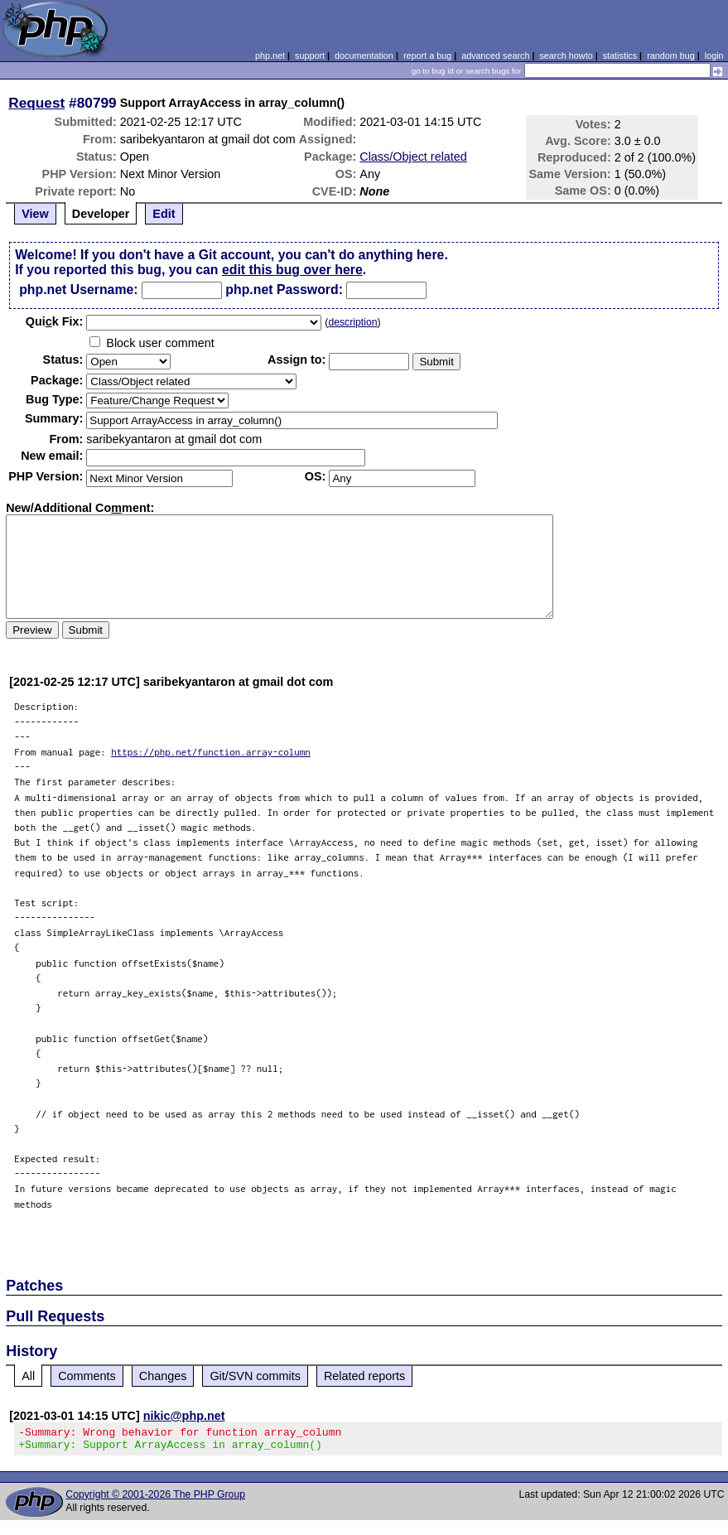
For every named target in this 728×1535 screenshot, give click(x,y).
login (714, 55)
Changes (163, 1376)
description (352, 322)
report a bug (427, 55)
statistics (620, 55)
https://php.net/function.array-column (211, 751)
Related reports (364, 1376)
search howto (565, 55)
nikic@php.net (184, 1415)
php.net (270, 55)
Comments (87, 1376)
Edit (163, 213)
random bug (671, 55)
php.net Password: (284, 289)
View (35, 213)
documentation (364, 55)
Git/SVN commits (255, 1376)
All (28, 1376)
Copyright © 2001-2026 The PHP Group (155, 1499)
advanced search (495, 55)
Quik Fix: (55, 321)
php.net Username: (78, 289)
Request (36, 102)
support (310, 55)
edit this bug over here (292, 270)
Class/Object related (413, 156)
